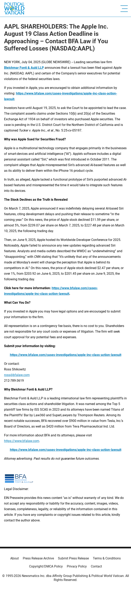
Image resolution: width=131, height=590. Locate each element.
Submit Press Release (73, 558)
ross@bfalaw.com (17, 375)
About (14, 558)
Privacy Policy (77, 566)
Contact (96, 566)
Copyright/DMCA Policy (46, 566)
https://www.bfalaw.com (21, 441)
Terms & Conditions (107, 558)
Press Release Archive (38, 558)
